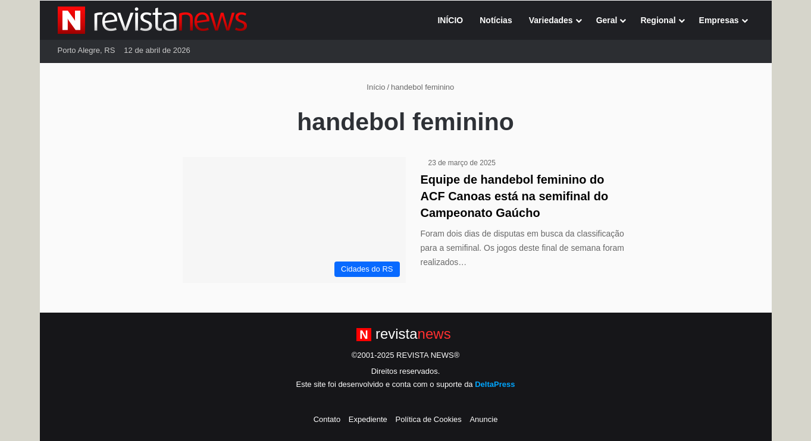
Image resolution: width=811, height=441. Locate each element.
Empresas (719, 20)
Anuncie (483, 419)
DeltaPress (495, 384)
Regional (657, 20)
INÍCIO (450, 20)
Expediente (368, 419)
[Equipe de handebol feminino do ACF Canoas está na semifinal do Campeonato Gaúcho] (294, 220)
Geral (607, 20)
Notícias (496, 20)
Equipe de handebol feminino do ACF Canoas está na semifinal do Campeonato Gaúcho (515, 196)
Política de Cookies (428, 419)
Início (371, 87)
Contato (327, 419)
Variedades (551, 20)
